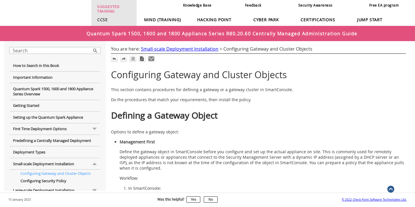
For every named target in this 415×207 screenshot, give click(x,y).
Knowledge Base (197, 5)
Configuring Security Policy (43, 176)
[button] (95, 50)
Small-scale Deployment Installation (56, 159)
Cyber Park (266, 19)
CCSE (100, 19)
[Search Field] (55, 50)
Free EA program (384, 5)
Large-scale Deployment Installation (56, 186)
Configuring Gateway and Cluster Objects (55, 169)
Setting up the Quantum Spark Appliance (48, 113)
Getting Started (26, 101)
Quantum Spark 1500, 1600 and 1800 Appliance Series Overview (53, 87)
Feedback (253, 5)
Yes (193, 200)
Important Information (32, 73)
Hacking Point (214, 19)
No (211, 200)
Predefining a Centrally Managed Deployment (52, 136)
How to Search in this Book (36, 61)
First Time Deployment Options (56, 125)
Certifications (318, 19)
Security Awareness (315, 5)
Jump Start (369, 19)
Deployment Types (29, 147)
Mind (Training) (162, 19)
